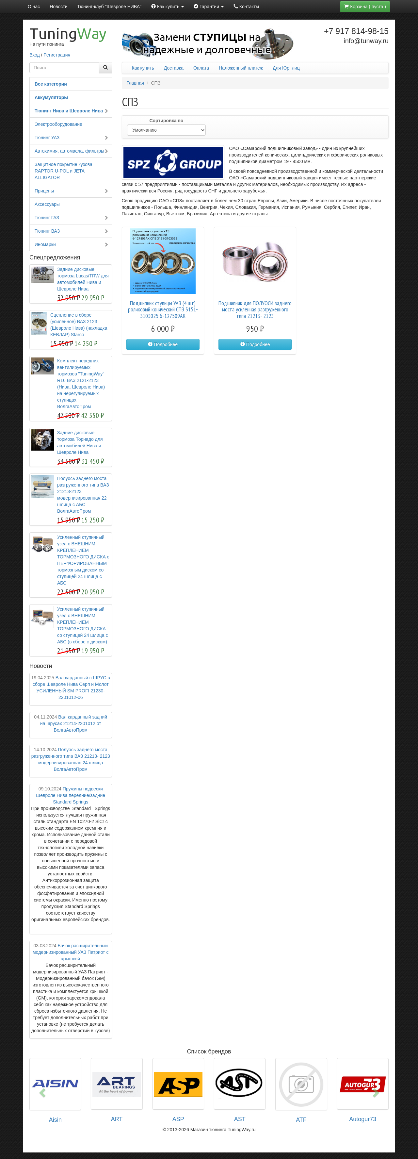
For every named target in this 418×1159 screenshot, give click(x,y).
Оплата (201, 68)
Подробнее (163, 344)
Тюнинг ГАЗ (71, 217)
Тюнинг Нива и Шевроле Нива (71, 110)
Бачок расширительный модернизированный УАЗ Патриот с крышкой (70, 952)
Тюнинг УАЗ (71, 137)
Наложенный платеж (241, 68)
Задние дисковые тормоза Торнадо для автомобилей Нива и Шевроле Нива (80, 442)
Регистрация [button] (56, 55)
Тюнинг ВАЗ (71, 231)
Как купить (143, 68)
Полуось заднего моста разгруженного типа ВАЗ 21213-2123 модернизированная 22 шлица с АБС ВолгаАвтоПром (83, 495)
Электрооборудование (58, 124)
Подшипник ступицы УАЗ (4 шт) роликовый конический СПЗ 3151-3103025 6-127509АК (163, 309)
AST (240, 1119)
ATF (301, 1120)
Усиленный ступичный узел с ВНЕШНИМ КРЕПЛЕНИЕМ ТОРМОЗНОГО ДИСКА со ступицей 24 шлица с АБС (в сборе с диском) (82, 625)
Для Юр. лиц (286, 68)
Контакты (246, 6)
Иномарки (71, 244)
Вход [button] (34, 55)
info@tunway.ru (366, 40)
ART (117, 1119)
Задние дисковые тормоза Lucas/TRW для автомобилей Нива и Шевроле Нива (83, 279)
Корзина (365, 6)
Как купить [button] (167, 6)
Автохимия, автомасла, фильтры (71, 151)
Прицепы (71, 190)
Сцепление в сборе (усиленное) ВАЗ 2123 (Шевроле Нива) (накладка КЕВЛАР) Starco (78, 324)
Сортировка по (166, 120)
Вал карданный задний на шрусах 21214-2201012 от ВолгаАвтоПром (70, 723)
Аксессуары (47, 204)
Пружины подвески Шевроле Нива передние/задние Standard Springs (70, 795)
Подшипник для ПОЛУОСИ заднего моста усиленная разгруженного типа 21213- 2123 (255, 309)
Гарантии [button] (209, 6)
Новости (58, 6)
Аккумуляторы (51, 97)
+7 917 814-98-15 (356, 31)
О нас (34, 6)
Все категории (51, 84)
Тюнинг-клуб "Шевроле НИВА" (109, 6)
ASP (178, 1119)
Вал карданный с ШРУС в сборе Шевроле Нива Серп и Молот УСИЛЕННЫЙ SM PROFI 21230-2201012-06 (70, 687)
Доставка (174, 68)
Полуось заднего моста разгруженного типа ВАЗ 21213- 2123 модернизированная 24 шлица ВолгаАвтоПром (70, 759)
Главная (135, 83)
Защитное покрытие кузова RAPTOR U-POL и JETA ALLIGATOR (63, 171)
